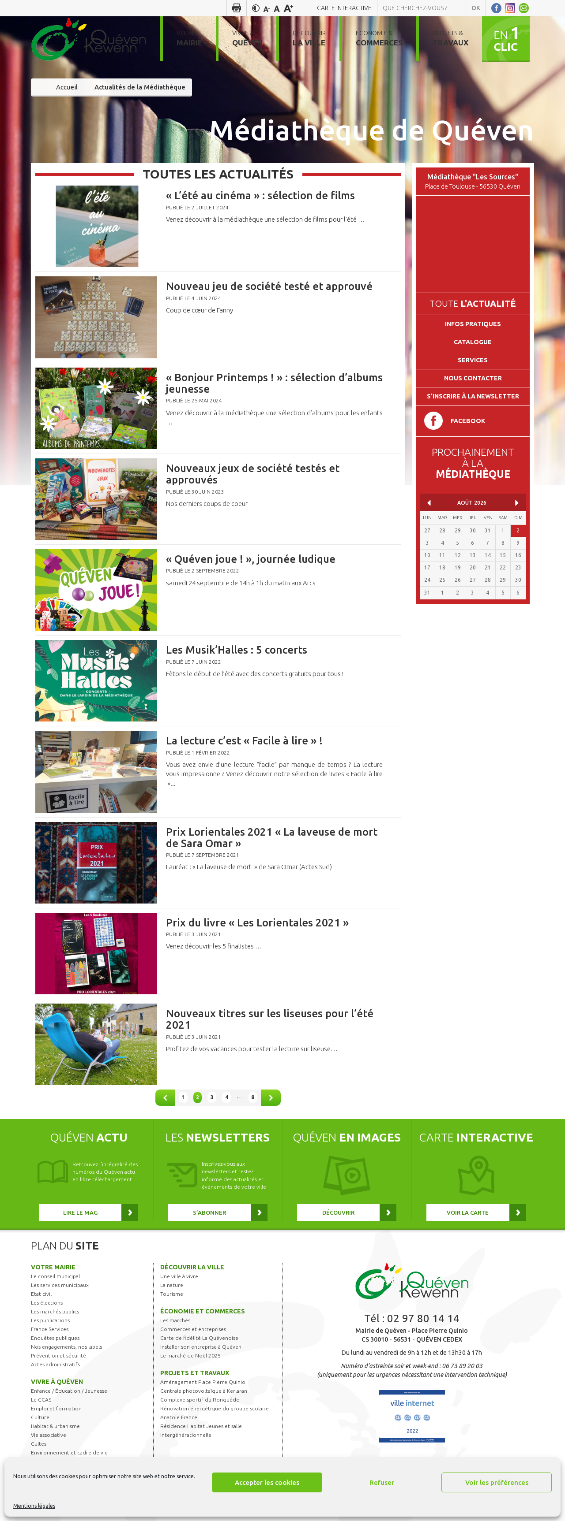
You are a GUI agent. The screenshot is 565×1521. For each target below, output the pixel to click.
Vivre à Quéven (57, 1381)
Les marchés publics (55, 1311)
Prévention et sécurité (58, 1355)
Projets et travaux (194, 1372)
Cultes (38, 1444)
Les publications (50, 1320)
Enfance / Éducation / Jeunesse (69, 1391)
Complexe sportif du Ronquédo (200, 1399)
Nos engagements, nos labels (66, 1347)
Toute (472, 303)
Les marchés (175, 1320)
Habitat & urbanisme (55, 1426)
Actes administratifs (55, 1364)
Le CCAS (41, 1399)
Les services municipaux (60, 1285)
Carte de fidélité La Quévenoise (199, 1338)
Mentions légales (34, 1506)
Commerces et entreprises (193, 1329)
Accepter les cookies (267, 1482)
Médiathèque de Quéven (371, 129)
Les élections (47, 1302)
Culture (40, 1417)
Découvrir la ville (192, 1267)
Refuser (381, 1482)
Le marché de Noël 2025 (190, 1355)
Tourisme (171, 1294)
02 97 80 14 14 (423, 1318)
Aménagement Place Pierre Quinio (202, 1382)
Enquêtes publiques (55, 1338)
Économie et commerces (202, 1311)
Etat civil (41, 1294)
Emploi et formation (56, 1408)
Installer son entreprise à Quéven (200, 1347)
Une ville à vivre (179, 1276)
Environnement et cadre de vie (69, 1452)
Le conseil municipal (55, 1276)
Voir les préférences (496, 1482)
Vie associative (48, 1435)
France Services (49, 1329)
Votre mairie (53, 1267)
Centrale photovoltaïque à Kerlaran (203, 1391)
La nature (171, 1285)
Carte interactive (344, 7)
